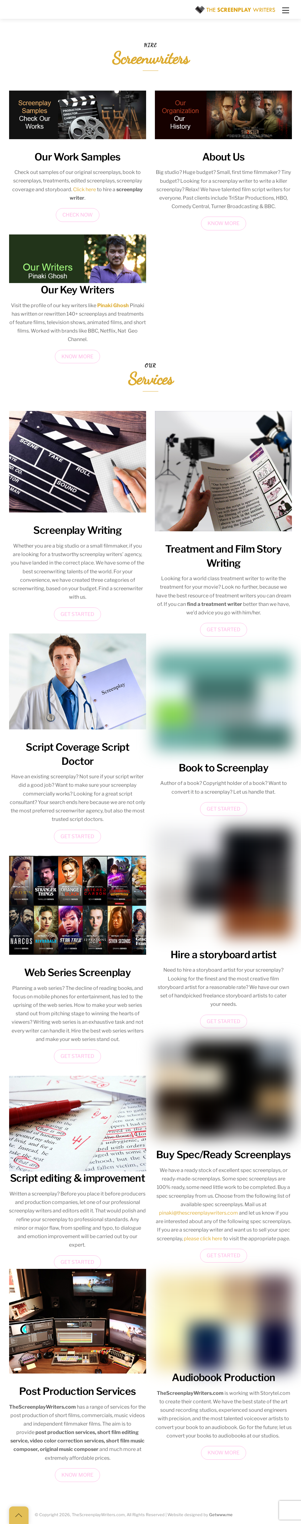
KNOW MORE (77, 357)
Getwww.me (221, 1514)
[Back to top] (19, 1515)
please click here (203, 1239)
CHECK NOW (77, 215)
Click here (84, 189)
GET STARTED (77, 614)
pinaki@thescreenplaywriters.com (198, 1213)
